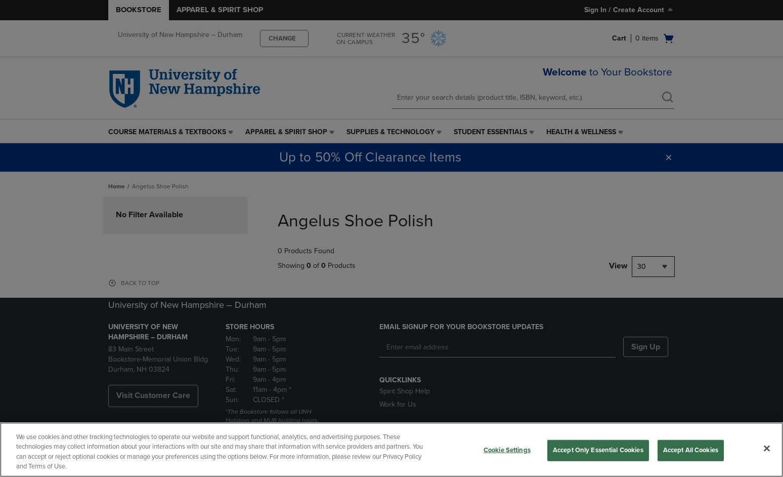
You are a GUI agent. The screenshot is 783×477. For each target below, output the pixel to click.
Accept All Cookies (690, 450)
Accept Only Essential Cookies (598, 450)
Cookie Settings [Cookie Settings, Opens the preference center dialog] (507, 450)
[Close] (767, 448)
